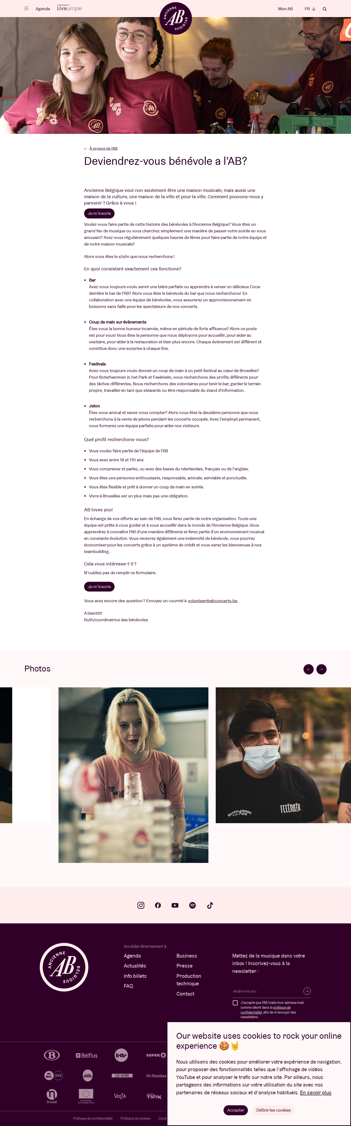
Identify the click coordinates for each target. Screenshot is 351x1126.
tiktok (210, 905)
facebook (158, 905)
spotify (192, 905)
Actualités (135, 965)
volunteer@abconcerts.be (212, 600)
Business (186, 955)
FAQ (128, 986)
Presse (184, 965)
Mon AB (285, 8)
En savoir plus (316, 1092)
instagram (140, 905)
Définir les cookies (273, 1110)
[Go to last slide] (308, 669)
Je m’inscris (99, 586)
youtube (175, 905)
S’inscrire (307, 991)
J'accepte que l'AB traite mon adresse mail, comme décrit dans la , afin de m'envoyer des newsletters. (272, 1009)
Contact (185, 993)
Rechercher (325, 9)
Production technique (188, 980)
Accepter (235, 1110)
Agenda (43, 8)
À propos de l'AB (100, 148)
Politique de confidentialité (93, 1118)
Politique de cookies (135, 1118)
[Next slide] (321, 669)
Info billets (135, 976)
